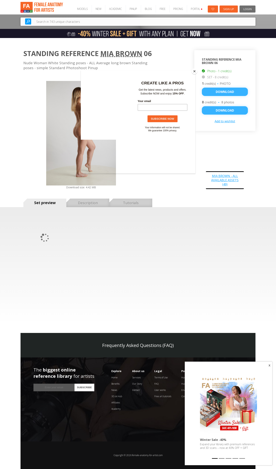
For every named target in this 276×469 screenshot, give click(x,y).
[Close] (194, 71)
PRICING (178, 9)
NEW (98, 9)
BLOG (148, 9)
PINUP (133, 9)
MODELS (82, 9)
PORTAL (196, 9)
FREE (163, 9)
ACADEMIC (115, 9)
